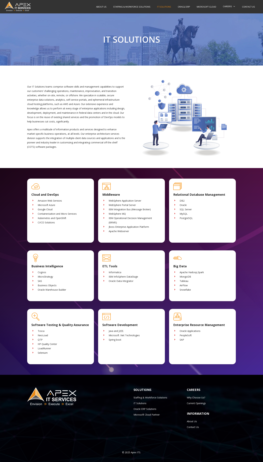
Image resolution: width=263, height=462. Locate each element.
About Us (192, 421)
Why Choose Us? (196, 397)
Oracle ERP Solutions (145, 409)
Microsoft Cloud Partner (147, 414)
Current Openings (196, 403)
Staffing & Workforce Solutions (150, 397)
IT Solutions (140, 403)
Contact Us (193, 427)
